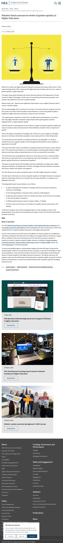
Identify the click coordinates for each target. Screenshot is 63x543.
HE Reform (6, 445)
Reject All (21, 536)
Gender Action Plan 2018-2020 (14, 228)
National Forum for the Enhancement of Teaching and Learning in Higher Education (14, 496)
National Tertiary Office (9, 500)
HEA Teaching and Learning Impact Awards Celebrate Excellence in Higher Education (45, 308)
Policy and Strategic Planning (12, 433)
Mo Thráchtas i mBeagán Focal (12, 456)
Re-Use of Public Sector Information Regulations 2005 (17, 515)
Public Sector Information (10, 391)
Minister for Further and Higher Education (41, 268)
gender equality (11, 268)
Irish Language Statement (27, 509)
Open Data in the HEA (9, 409)
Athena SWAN (46, 243)
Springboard (36, 391)
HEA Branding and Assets (10, 412)
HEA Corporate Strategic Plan (12, 379)
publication (10, 245)
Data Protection (7, 403)
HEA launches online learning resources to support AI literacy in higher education (16, 306)
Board (4, 382)
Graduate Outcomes (39, 432)
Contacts (35, 408)
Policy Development (9, 430)
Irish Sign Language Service (11, 388)
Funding (35, 376)
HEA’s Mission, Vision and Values (12, 373)
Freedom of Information (10, 400)
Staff (4, 394)
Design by (7, 540)
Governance (36, 379)
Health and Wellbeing (9, 453)
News (17, 9)
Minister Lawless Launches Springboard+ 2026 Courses (15, 348)
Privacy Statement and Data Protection (13, 512)
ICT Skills (35, 400)
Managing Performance (40, 382)
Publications (36, 406)
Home (12, 9)
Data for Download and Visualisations (44, 429)
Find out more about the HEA (10, 480)
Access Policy (7, 439)
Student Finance (7, 492)
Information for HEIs (39, 426)
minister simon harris (13, 271)
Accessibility (6, 385)
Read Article (12, 316)
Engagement (37, 403)
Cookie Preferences (7, 518)
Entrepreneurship (38, 411)
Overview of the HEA (9, 376)
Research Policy (7, 442)
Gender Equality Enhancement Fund (27, 243)
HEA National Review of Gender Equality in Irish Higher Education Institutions (33, 226)
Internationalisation (9, 436)
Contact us (6, 418)
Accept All (32, 536)
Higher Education (23, 268)
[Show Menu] (59, 3)
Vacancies (6, 421)
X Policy (38, 515)
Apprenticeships (37, 394)
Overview (35, 421)
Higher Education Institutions (12, 397)
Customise (10, 536)
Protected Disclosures (9, 406)
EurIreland (5, 489)
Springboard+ (6, 486)
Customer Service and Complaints (13, 415)
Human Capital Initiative (40, 397)
